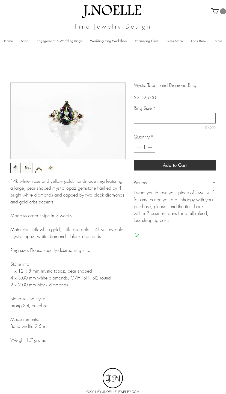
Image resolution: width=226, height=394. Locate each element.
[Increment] (150, 147)
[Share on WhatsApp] (137, 235)
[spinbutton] (144, 147)
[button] (218, 11)
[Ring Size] (174, 118)
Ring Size (144, 108)
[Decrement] (138, 147)
